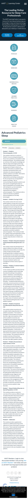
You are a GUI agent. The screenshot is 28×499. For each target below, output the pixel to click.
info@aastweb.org (14, 482)
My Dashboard (20, 35)
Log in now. (11, 144)
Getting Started (7, 35)
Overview (11, 148)
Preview (4, 147)
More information (13, 496)
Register (7, 141)
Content (18, 148)
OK (13, 495)
